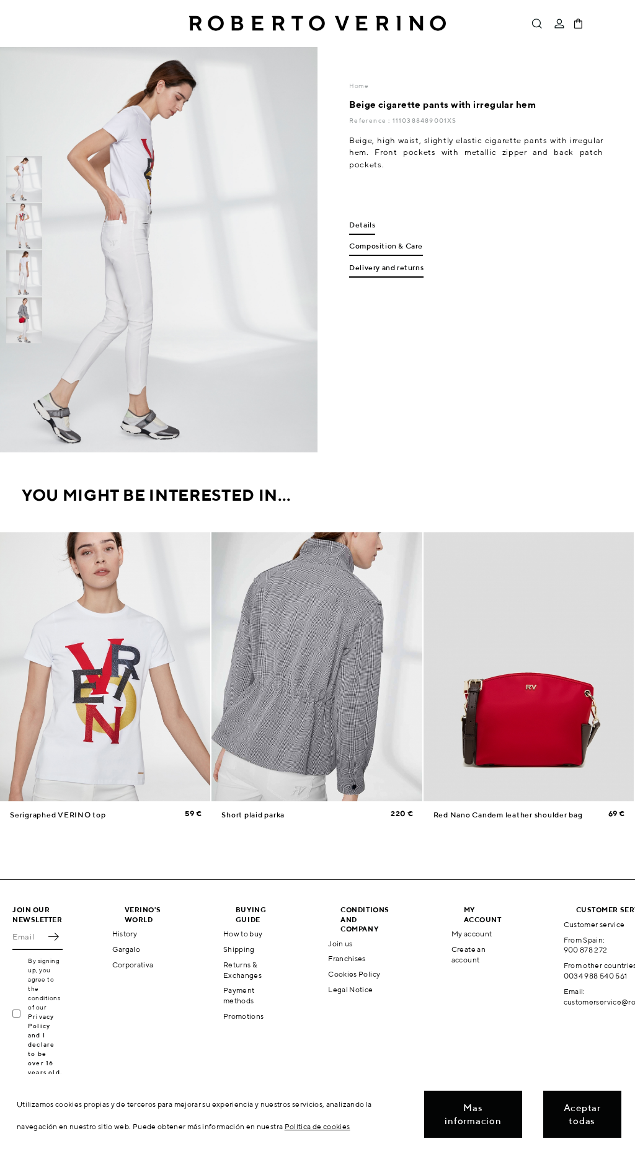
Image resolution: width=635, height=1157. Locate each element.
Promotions (243, 1016)
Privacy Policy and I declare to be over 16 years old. (45, 1044)
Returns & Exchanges (242, 970)
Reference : (370, 120)
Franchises (347, 958)
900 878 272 (586, 949)
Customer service (594, 924)
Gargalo (126, 949)
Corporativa (133, 964)
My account (471, 933)
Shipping (239, 949)
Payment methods (239, 995)
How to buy (243, 933)
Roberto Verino (317, 23)
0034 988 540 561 (596, 975)
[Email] (28, 936)
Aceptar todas (582, 1114)
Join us (340, 943)
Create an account (468, 954)
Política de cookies (317, 1126)
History (125, 933)
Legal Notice (350, 989)
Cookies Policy (354, 974)
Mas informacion (473, 1114)
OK (53, 936)
